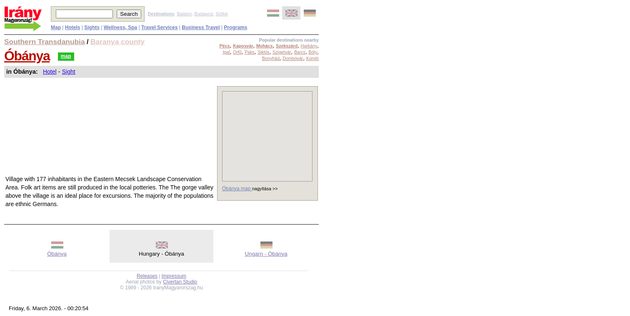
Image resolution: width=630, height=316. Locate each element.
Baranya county (117, 41)
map (66, 56)
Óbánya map (237, 189)
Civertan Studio (180, 282)
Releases (147, 276)
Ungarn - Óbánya (266, 254)
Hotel (50, 71)
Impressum (174, 276)
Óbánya (27, 55)
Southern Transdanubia (44, 41)
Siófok (221, 13)
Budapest (204, 13)
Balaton (184, 13)
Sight (68, 71)
